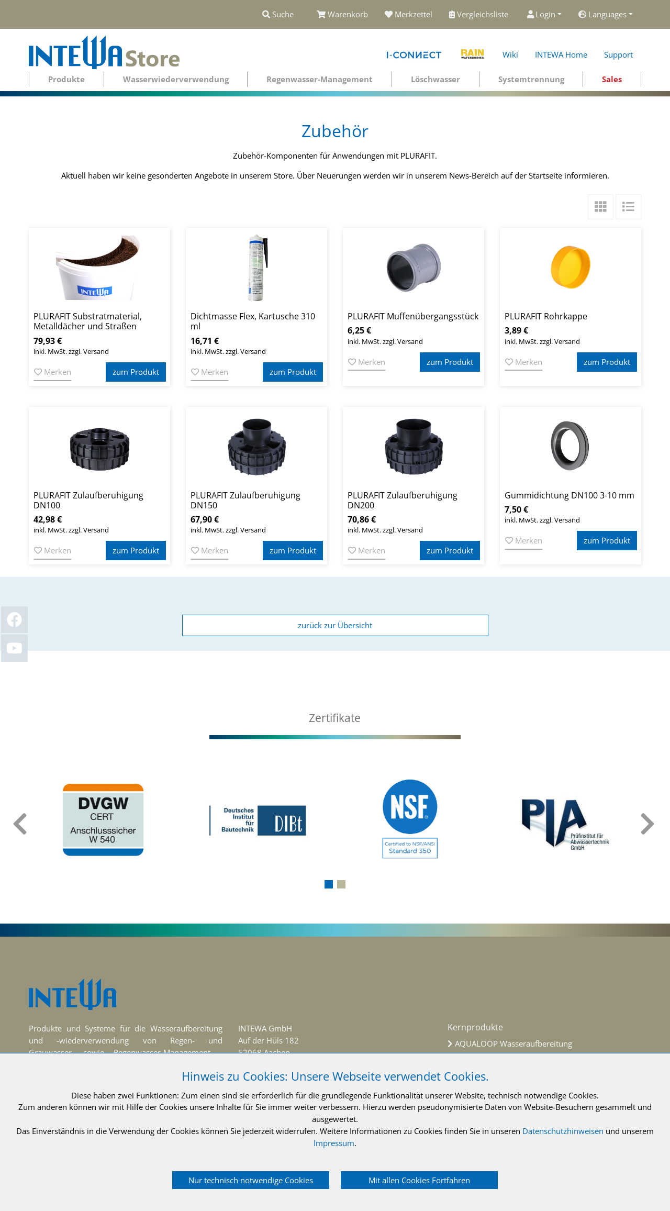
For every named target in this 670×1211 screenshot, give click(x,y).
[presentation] (20, 824)
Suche (278, 14)
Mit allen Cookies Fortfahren (419, 1180)
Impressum (334, 1143)
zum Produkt (136, 371)
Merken (52, 371)
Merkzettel (408, 14)
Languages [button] (602, 14)
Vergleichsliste (479, 14)
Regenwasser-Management (319, 79)
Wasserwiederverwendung (176, 79)
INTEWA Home (561, 54)
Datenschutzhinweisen (563, 1131)
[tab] (335, 718)
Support (618, 54)
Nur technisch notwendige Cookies (250, 1180)
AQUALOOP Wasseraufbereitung (513, 1043)
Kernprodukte (475, 1027)
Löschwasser (435, 79)
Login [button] (541, 14)
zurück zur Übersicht (335, 625)
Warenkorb (342, 14)
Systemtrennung (531, 79)
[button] (328, 884)
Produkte (66, 79)
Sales (612, 79)
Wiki (510, 54)
